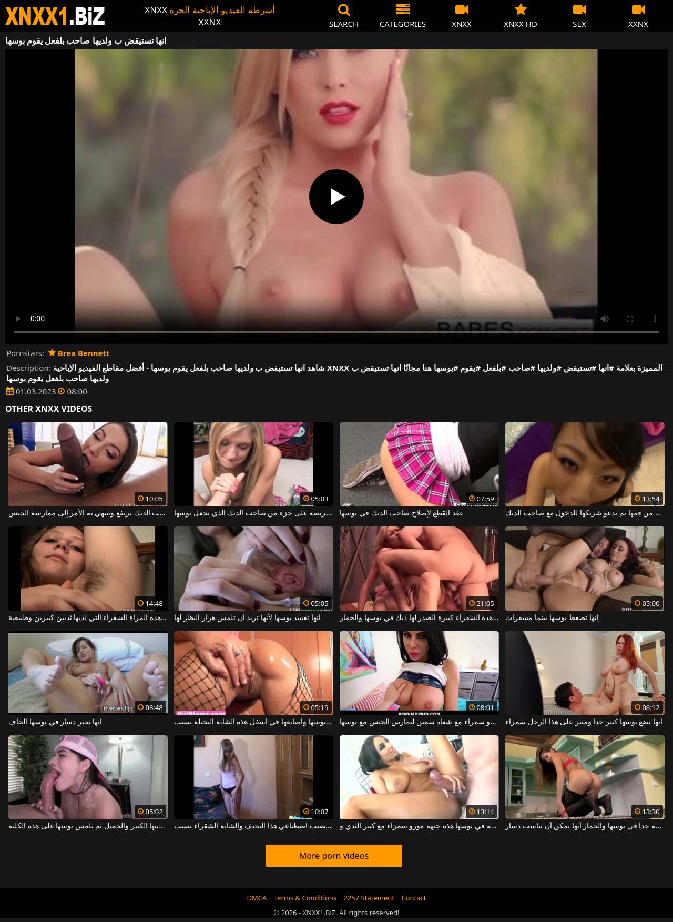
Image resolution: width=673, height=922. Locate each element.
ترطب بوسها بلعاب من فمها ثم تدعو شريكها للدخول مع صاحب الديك (584, 513)
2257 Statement (368, 898)
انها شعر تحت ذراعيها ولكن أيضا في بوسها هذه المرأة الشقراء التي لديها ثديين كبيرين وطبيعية (87, 618)
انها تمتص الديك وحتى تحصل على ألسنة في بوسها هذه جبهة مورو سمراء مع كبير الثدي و (419, 826)
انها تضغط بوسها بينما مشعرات (552, 618)
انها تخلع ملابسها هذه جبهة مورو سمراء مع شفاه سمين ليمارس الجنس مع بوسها (419, 722)
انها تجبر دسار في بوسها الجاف (55, 722)
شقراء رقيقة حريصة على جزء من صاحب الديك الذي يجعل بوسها (253, 513)
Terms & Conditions (305, 898)
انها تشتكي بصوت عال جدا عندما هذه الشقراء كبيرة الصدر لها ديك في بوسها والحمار (419, 618)
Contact (413, 898)
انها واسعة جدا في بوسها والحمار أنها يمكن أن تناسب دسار (584, 826)
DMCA (257, 898)
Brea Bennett (79, 353)
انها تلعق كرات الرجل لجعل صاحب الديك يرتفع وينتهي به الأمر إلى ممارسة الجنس (87, 513)
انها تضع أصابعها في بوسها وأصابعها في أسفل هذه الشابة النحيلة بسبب (253, 722)
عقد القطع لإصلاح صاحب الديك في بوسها (402, 513)
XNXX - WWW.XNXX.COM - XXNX (55, 16)
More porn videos (334, 856)
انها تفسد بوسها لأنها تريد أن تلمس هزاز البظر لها (247, 618)
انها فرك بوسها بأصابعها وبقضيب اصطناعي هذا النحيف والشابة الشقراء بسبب (253, 826)
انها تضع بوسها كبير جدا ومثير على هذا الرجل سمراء (583, 722)
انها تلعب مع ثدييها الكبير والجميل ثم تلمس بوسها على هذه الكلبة (87, 826)
